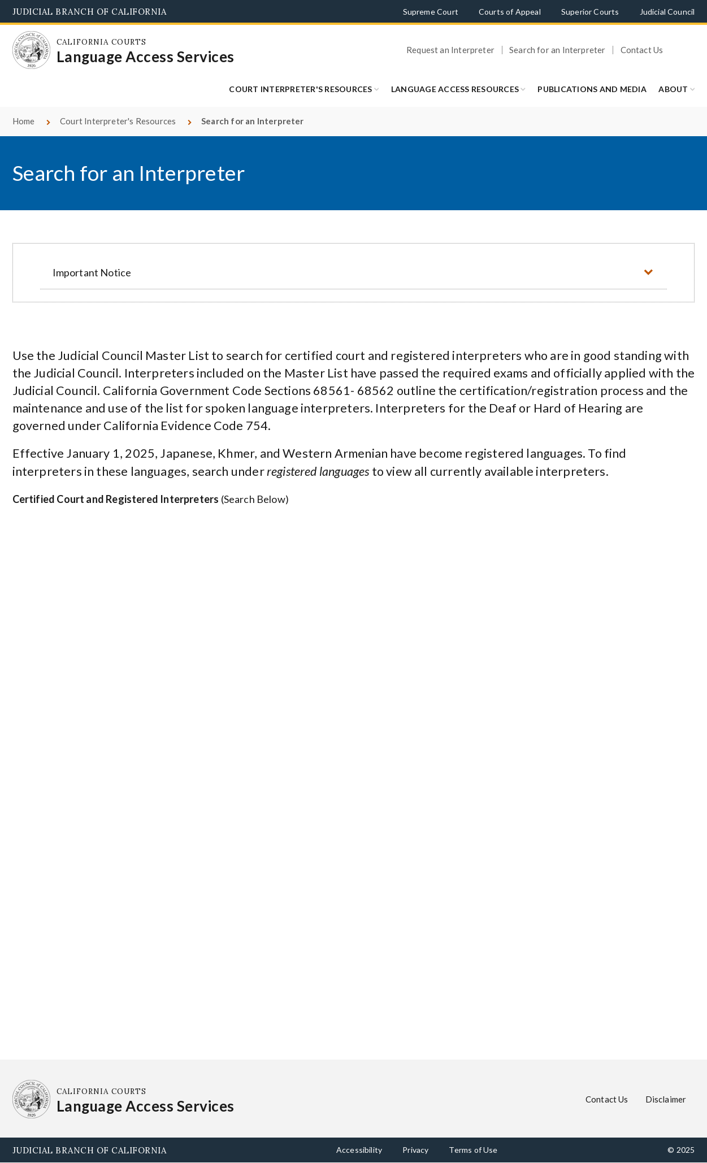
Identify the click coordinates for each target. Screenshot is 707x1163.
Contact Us (642, 50)
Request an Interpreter (450, 50)
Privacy (415, 1150)
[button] (353, 272)
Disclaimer (666, 1099)
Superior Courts (590, 11)
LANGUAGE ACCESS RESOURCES (455, 89)
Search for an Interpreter (557, 50)
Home (23, 121)
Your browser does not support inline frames (353, 776)
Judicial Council (667, 11)
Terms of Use (473, 1150)
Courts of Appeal (510, 11)
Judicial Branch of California (89, 11)
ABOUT (673, 89)
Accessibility (359, 1150)
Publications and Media (592, 89)
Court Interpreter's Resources (300, 89)
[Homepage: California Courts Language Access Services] (31, 50)
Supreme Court (430, 11)
